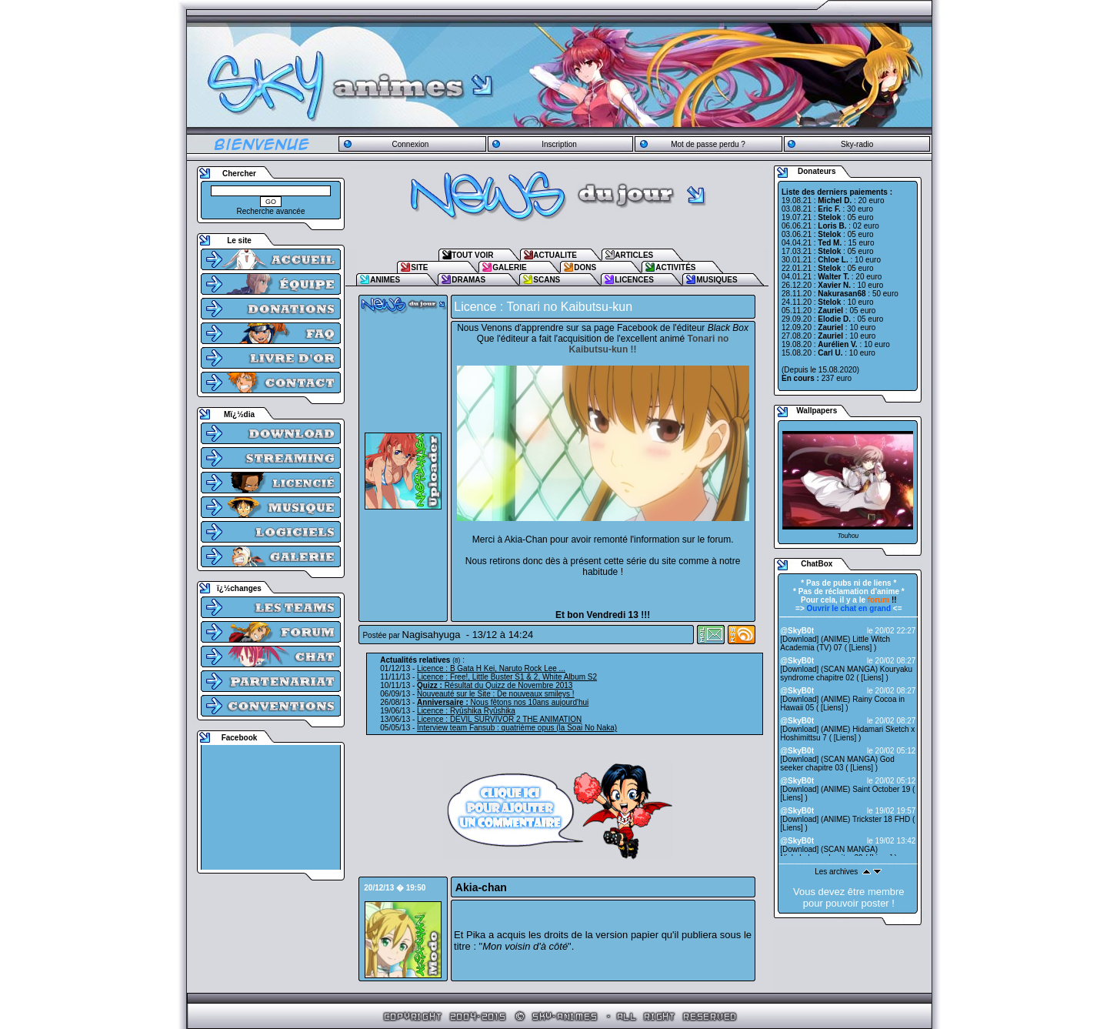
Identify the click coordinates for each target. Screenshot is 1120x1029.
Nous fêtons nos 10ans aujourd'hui (502, 702)
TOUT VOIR (472, 255)
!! (882, 600)
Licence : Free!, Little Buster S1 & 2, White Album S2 (507, 677)
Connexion (410, 144)
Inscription (559, 144)
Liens (861, 647)
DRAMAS (468, 280)
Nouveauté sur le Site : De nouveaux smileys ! (496, 694)
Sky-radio (857, 144)
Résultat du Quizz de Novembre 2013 (494, 685)
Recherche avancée (271, 211)
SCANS (546, 280)
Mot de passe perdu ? (708, 144)
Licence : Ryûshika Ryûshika (466, 711)
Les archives (836, 871)
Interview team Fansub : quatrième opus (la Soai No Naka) (517, 727)
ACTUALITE (555, 255)
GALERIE (509, 267)
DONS (585, 267)
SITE (419, 267)
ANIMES (385, 280)
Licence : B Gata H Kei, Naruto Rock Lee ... (491, 668)
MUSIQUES (716, 280)
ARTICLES (634, 255)
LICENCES (634, 280)
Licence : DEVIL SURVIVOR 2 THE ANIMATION (499, 719)
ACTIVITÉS (675, 267)
